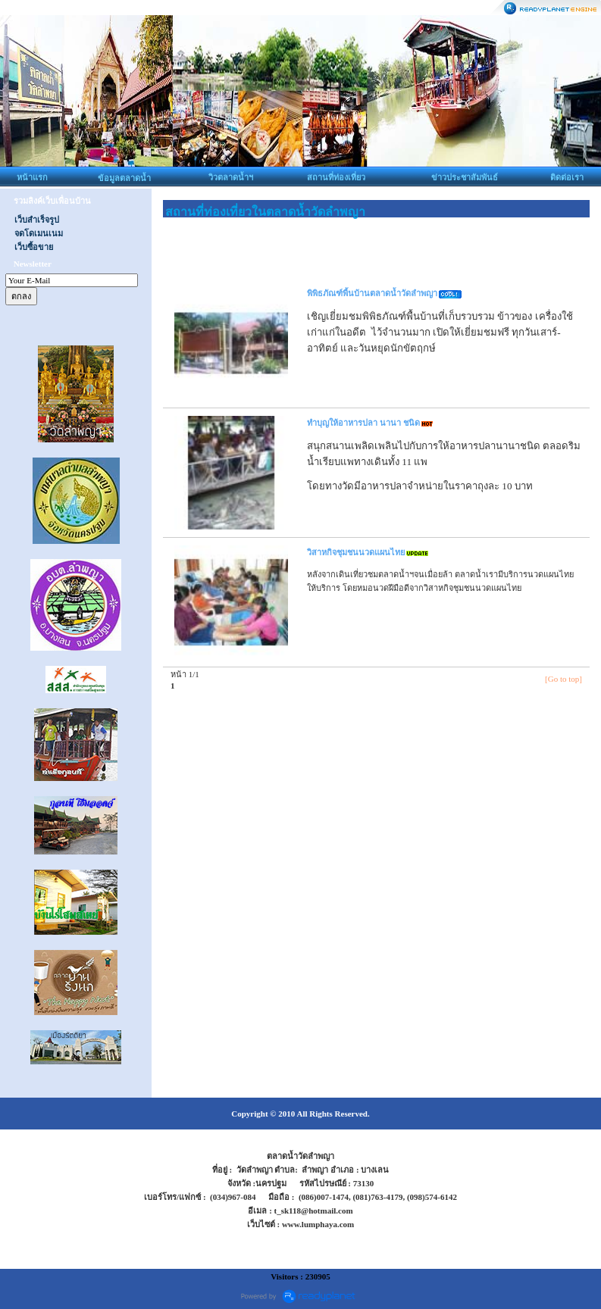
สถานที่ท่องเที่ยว (336, 177)
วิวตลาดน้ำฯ (230, 177)
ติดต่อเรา (567, 177)
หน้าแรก (32, 177)
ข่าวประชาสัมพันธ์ (464, 177)
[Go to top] (563, 678)
